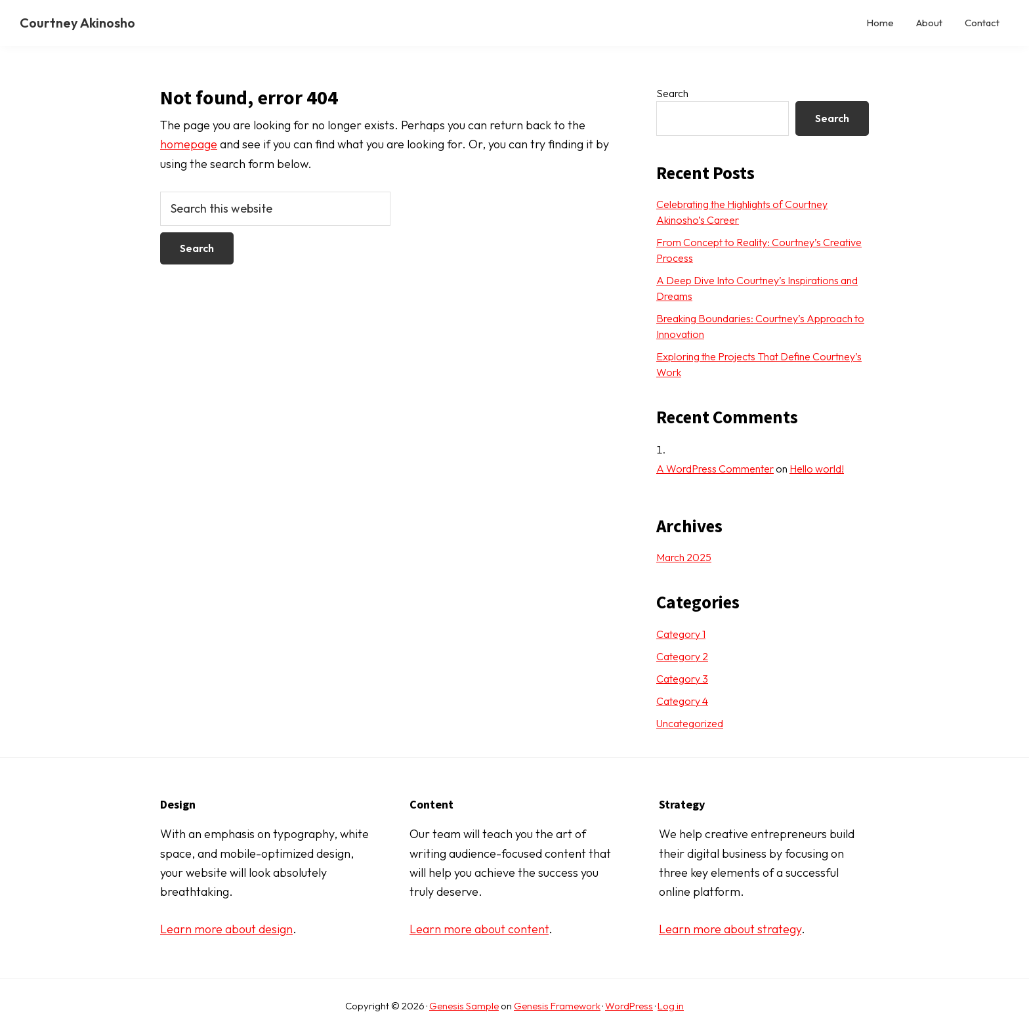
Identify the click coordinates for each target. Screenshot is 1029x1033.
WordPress (629, 1006)
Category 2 (682, 656)
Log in (671, 1006)
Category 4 (682, 700)
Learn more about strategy (730, 929)
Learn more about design (226, 929)
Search (672, 93)
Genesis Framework (557, 1006)
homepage (188, 144)
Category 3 (682, 678)
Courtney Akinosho (77, 22)
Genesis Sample (464, 1006)
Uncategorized (689, 723)
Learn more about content (479, 929)
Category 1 (680, 634)
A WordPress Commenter (715, 468)
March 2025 (683, 557)
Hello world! (816, 468)
